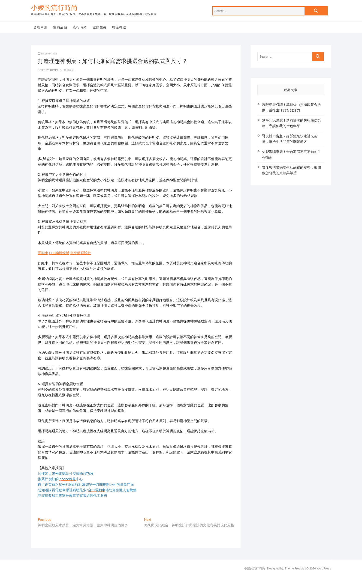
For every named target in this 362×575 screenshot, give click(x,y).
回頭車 (43, 253)
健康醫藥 (100, 27)
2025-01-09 (48, 53)
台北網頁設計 (80, 253)
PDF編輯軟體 (59, 253)
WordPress (324, 568)
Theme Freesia (294, 568)
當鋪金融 (60, 27)
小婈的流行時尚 (54, 8)
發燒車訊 (40, 27)
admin (53, 70)
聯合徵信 (119, 27)
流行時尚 (80, 27)
